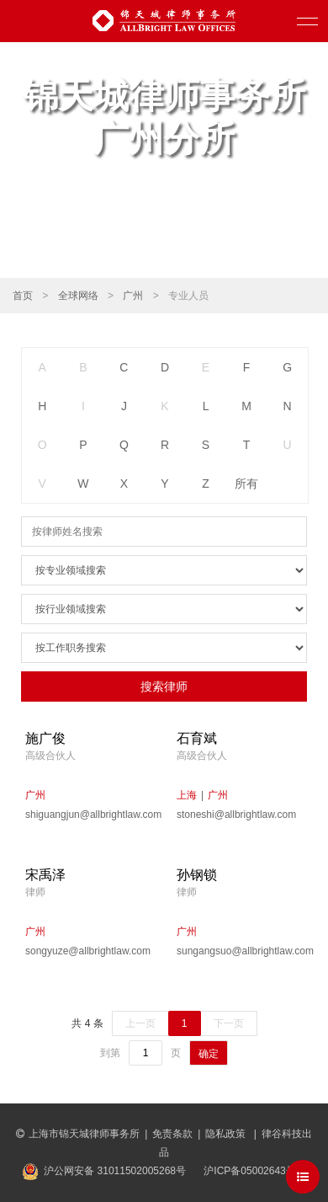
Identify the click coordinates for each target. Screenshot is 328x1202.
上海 (187, 795)
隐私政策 (226, 1134)
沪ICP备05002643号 (249, 1171)
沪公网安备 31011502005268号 (115, 1171)
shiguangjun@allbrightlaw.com (88, 814)
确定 (208, 1054)
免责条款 (172, 1134)
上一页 (140, 1023)
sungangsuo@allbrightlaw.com (240, 951)
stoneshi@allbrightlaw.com (236, 814)
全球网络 (78, 296)
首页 (23, 296)
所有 (246, 483)
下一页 (229, 1023)
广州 (133, 296)
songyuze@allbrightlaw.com (88, 951)
